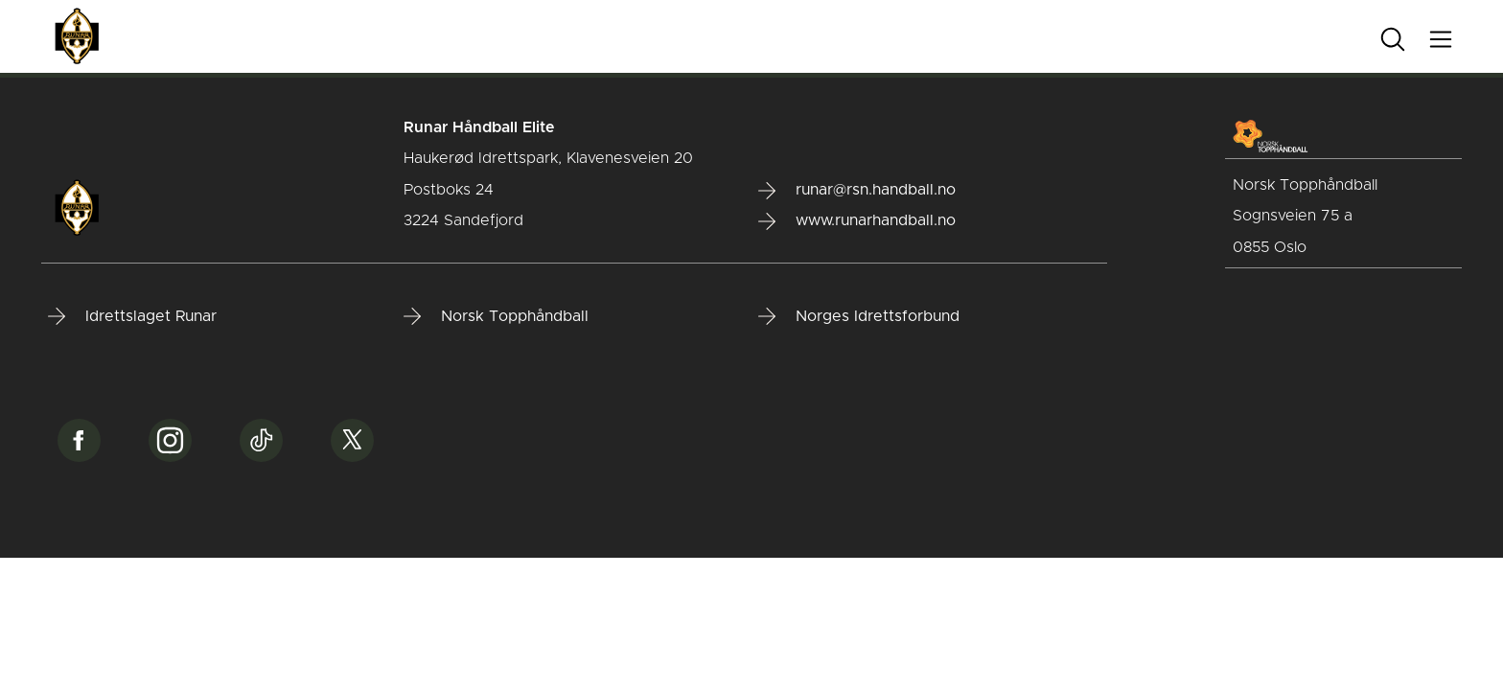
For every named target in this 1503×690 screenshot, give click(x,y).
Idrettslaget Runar (132, 316)
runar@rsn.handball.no (857, 190)
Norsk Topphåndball (496, 316)
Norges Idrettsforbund (859, 316)
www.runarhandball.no (857, 221)
